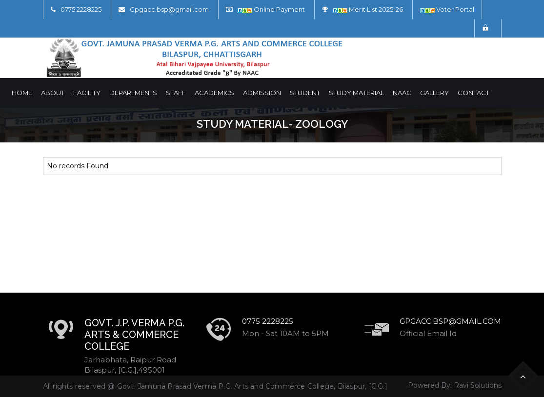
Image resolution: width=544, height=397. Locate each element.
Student (305, 93)
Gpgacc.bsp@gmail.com (169, 9)
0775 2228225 (80, 9)
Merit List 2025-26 (368, 9)
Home (22, 93)
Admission (262, 93)
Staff (176, 93)
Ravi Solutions (478, 385)
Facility (87, 93)
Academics (214, 93)
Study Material (356, 93)
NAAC (402, 93)
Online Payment (271, 9)
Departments (133, 93)
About (52, 93)
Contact (473, 93)
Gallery (434, 93)
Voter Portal (447, 9)
